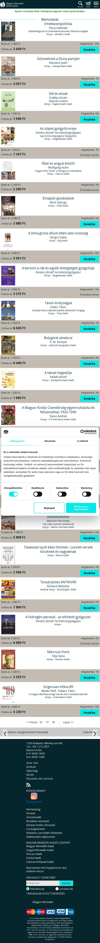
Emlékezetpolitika (58, 24)
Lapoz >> (68, 722)
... (59, 722)
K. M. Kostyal (58, 342)
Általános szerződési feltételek (44, 833)
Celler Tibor (58, 307)
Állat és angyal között (58, 163)
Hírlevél (30, 813)
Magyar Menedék (42, 902)
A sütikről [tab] (82, 441)
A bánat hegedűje (58, 373)
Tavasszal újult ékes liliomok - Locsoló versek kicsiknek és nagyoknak (58, 549)
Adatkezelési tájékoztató (40, 836)
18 (53, 722)
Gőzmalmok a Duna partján (58, 58)
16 (40, 722)
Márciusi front (58, 652)
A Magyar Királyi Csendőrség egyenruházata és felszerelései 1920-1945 (58, 409)
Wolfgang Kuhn (58, 167)
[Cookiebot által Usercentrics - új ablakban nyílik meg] (82, 432)
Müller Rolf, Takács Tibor (58, 691)
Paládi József (58, 377)
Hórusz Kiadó (34, 854)
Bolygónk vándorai (58, 338)
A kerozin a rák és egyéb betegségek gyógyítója (58, 268)
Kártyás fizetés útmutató (40, 825)
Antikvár (31, 767)
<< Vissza (32, 722)
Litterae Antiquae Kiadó (40, 862)
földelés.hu (50, 939)
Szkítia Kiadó (33, 858)
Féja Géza (58, 656)
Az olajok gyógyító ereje (58, 128)
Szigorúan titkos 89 (58, 687)
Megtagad (49, 508)
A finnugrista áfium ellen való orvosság (58, 233)
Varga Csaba (58, 237)
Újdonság (32, 770)
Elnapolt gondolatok (58, 198)
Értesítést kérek (89, 155)
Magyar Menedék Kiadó (40, 846)
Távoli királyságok (58, 303)
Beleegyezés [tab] (17, 441)
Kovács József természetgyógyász (58, 132)
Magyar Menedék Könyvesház (11, 6)
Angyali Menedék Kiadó (40, 850)
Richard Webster (58, 586)
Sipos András (58, 416)
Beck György (58, 202)
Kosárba (89, 49)
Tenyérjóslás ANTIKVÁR (58, 582)
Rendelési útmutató (37, 821)
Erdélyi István (58, 98)
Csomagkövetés (35, 829)
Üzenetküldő (33, 817)
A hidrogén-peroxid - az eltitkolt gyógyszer (58, 617)
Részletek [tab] (50, 441)
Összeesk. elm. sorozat (39, 778)
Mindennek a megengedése (81, 508)
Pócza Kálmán (58, 28)
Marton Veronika (58, 521)
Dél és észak (58, 93)
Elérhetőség (33, 809)
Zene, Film (32, 763)
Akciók (30, 774)
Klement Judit (58, 63)
